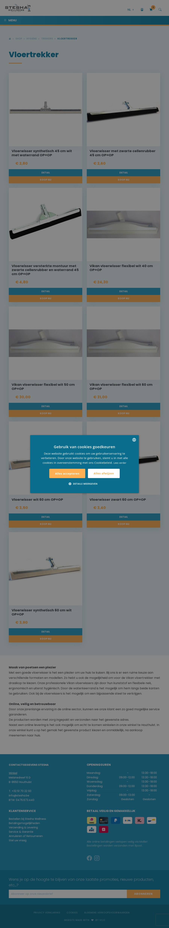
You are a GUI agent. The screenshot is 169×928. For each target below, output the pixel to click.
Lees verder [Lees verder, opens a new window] (120, 462)
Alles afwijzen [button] (104, 473)
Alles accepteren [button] (67, 473)
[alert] (84, 464)
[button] (84, 484)
